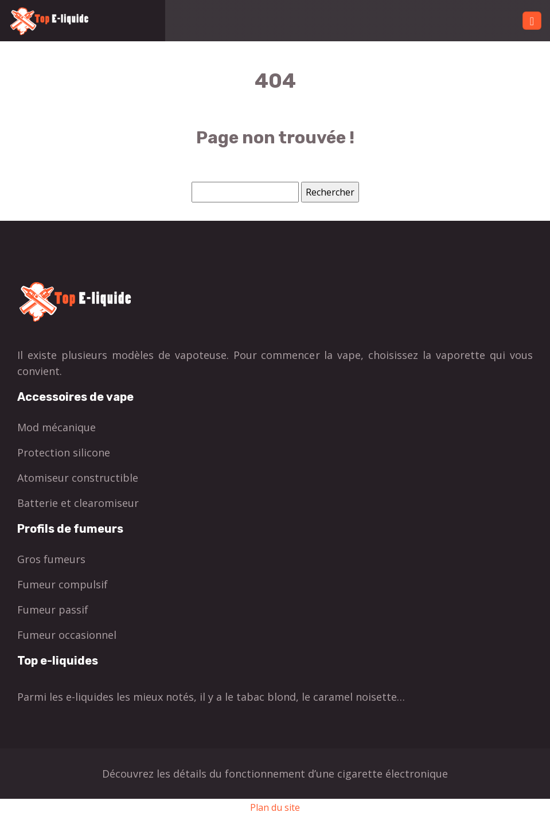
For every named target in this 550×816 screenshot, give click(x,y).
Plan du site (275, 807)
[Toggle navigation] (531, 20)
